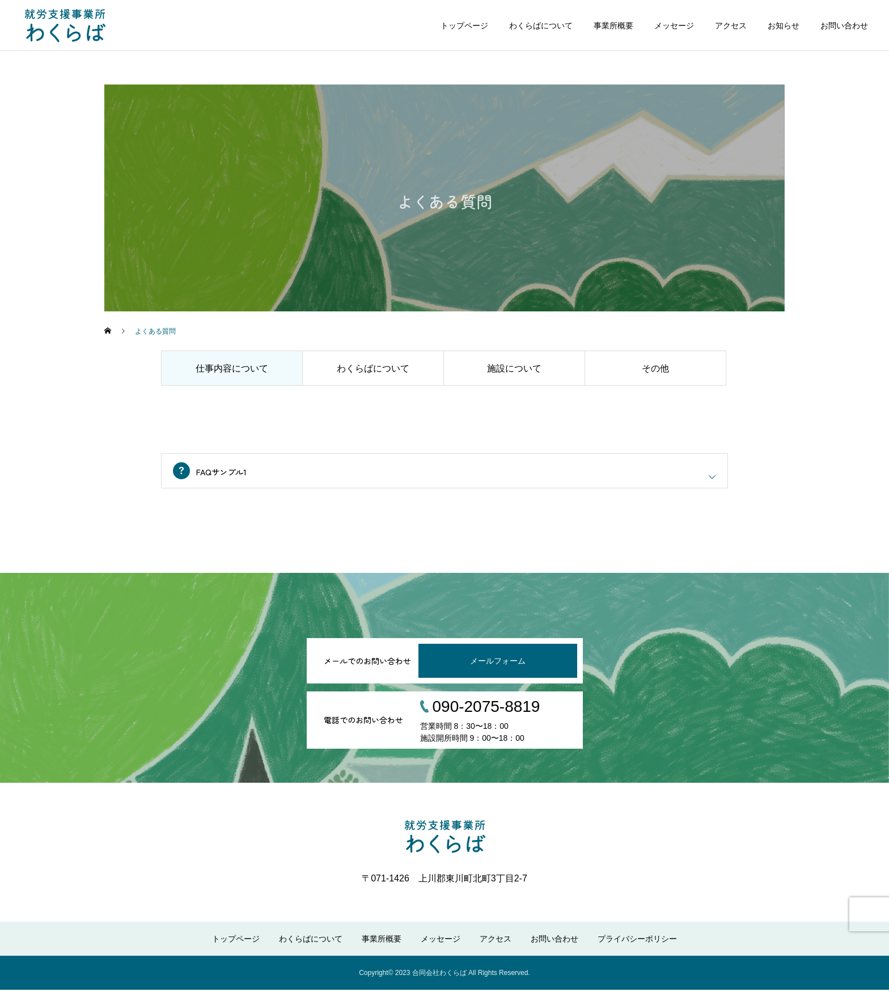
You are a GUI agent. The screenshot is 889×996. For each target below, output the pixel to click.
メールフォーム (498, 667)
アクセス (731, 25)
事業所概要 (613, 25)
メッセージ (674, 25)
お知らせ (783, 25)
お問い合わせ (844, 25)
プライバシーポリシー (637, 944)
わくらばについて (541, 25)
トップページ (464, 25)
